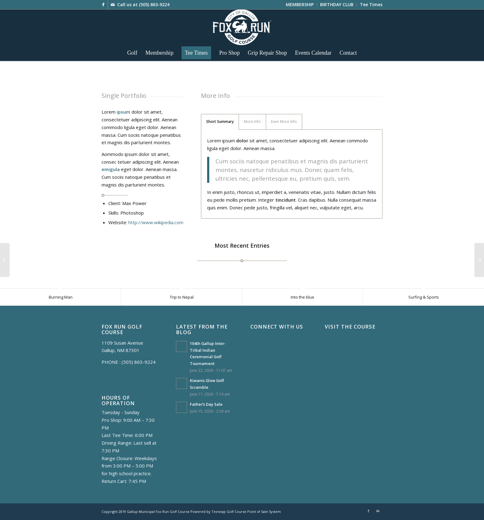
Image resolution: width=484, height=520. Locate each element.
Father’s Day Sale (206, 404)
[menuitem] (300, 4)
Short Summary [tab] (220, 121)
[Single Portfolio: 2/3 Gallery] (479, 260)
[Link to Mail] (112, 4)
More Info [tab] (252, 121)
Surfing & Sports (423, 297)
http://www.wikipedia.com (155, 222)
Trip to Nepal (182, 297)
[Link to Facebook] (103, 4)
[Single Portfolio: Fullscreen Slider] (5, 260)
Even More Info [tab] (284, 121)
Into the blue (302, 297)
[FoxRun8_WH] (242, 27)
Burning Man (61, 297)
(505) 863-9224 (154, 4)
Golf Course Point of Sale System (254, 511)
